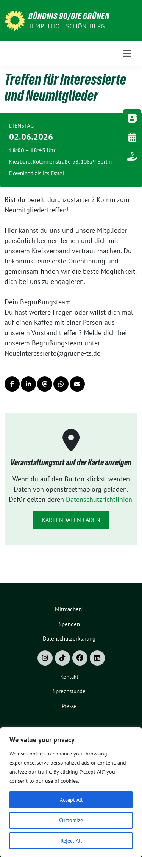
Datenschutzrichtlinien (99, 499)
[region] (71, 792)
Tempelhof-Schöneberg (66, 26)
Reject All (71, 840)
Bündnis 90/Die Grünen (68, 16)
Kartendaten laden (71, 519)
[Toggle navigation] (127, 53)
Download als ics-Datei (36, 173)
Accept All (71, 799)
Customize (71, 820)
